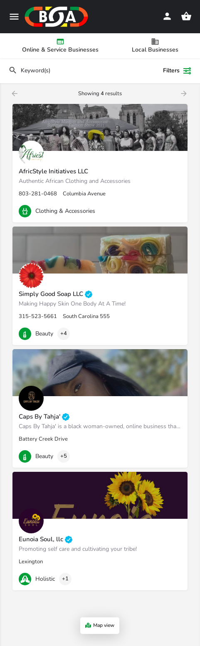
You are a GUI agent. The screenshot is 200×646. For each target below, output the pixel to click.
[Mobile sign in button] (167, 16)
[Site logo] (57, 16)
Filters (177, 70)
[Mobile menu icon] (14, 16)
